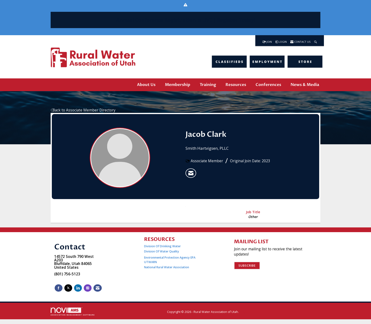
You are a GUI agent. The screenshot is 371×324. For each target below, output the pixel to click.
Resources (235, 84)
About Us (146, 84)
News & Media (305, 84)
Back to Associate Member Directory (83, 110)
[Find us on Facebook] (58, 288)
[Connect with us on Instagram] (87, 288)
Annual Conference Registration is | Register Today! (185, 20)
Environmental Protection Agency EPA (169, 258)
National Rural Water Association (166, 267)
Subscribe (247, 266)
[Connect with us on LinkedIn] (78, 288)
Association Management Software (73, 311)
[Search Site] (315, 41)
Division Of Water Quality (161, 251)
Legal (243, 312)
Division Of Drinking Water (162, 246)
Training (208, 84)
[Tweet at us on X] (68, 288)
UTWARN (150, 262)
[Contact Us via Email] (97, 288)
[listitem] (191, 173)
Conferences (268, 84)
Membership (177, 84)
